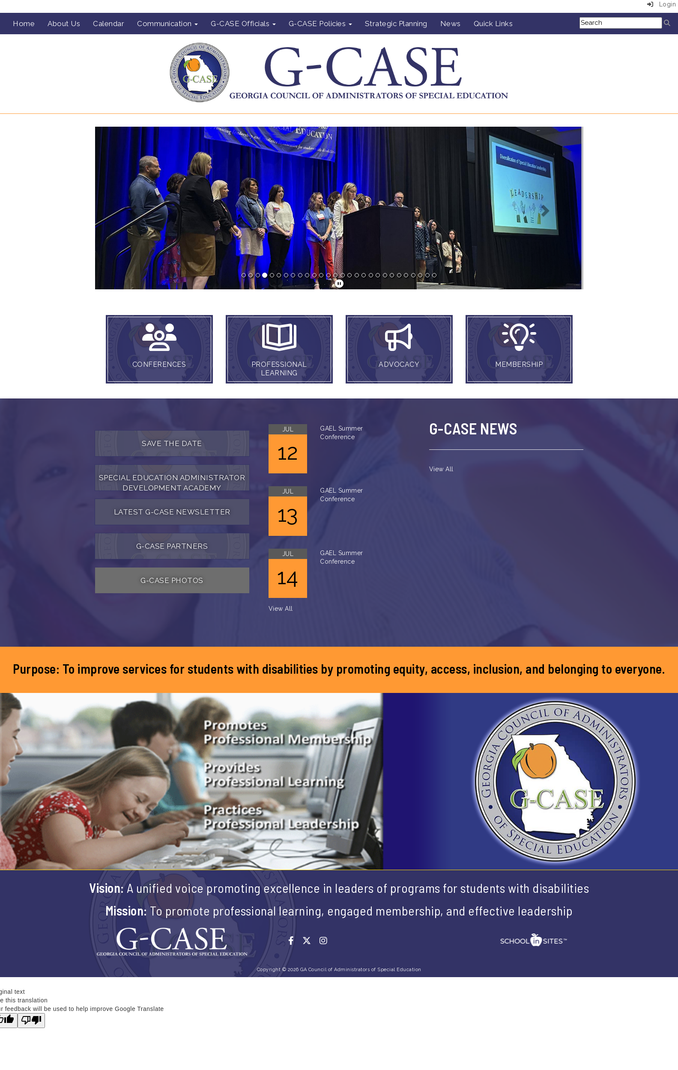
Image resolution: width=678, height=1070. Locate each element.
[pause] (339, 284)
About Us (64, 23)
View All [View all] (281, 608)
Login (661, 4)
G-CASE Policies (320, 23)
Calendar (108, 23)
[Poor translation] (31, 1020)
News (450, 23)
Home (24, 23)
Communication (167, 23)
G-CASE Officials (243, 23)
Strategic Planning (396, 23)
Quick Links (493, 23)
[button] (131, 208)
